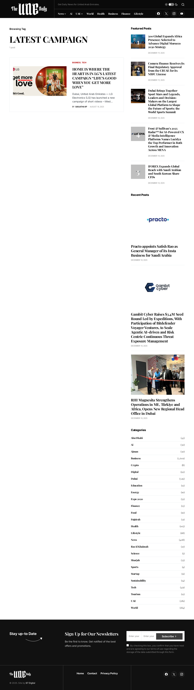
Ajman (134, 451)
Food (133, 512)
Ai (132, 444)
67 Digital (30, 683)
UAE (133, 601)
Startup (135, 573)
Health (134, 526)
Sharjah (135, 560)
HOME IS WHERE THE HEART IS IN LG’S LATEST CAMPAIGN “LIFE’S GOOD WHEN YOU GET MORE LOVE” (94, 78)
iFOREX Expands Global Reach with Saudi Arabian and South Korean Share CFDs (164, 171)
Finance (135, 506)
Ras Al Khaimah (139, 546)
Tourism (135, 594)
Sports (134, 567)
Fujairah (135, 519)
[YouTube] (182, 13)
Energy (135, 492)
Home (80, 673)
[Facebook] (158, 13)
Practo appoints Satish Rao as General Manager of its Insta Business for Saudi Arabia (154, 251)
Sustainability (138, 580)
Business (76, 63)
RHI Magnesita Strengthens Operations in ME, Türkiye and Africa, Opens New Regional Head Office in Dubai (157, 406)
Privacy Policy (109, 673)
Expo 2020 (137, 499)
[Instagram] (174, 13)
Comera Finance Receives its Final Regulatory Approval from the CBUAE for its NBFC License (166, 68)
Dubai (134, 478)
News (134, 539)
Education (136, 485)
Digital (134, 472)
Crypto (135, 465)
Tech (84, 63)
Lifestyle (135, 533)
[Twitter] (166, 13)
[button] (171, 4)
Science (135, 553)
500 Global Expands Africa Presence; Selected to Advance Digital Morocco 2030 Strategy (165, 41)
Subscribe (168, 636)
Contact (92, 673)
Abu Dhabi (137, 438)
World (134, 607)
